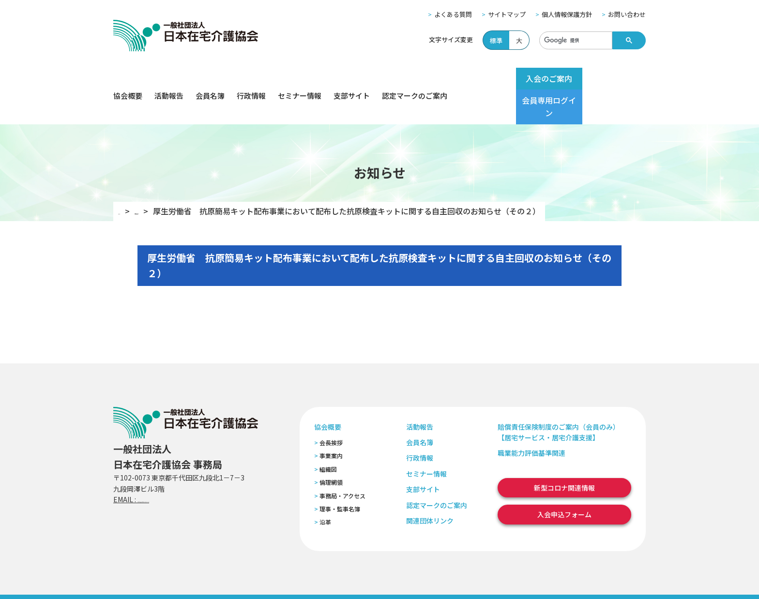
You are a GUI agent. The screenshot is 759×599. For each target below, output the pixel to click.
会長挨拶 (331, 408)
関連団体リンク (430, 486)
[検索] (575, 40)
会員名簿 (210, 79)
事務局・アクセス (342, 461)
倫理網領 (331, 448)
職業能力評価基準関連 (531, 418)
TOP (126, 176)
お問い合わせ (627, 14)
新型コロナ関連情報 (564, 453)
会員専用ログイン (608, 78)
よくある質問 (453, 14)
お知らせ (164, 176)
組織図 (328, 435)
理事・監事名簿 (339, 474)
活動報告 (168, 79)
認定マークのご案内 (414, 79)
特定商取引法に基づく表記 (296, 579)
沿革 (325, 487)
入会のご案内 (530, 78)
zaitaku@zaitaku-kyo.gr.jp (180, 465)
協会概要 (127, 79)
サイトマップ (507, 14)
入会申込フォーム (564, 480)
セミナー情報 (299, 79)
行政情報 (251, 79)
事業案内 (331, 421)
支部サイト (352, 79)
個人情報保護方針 (567, 14)
